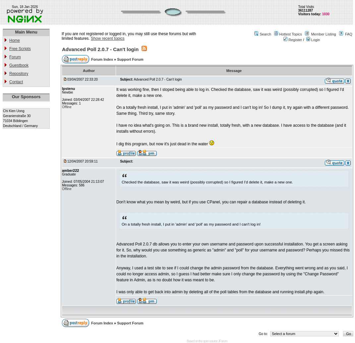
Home (14, 40)
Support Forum (130, 59)
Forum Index (102, 59)
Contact (16, 82)
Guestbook (19, 65)
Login (313, 40)
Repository (18, 73)
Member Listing (323, 34)
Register (292, 40)
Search (265, 34)
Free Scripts (20, 48)
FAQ (348, 34)
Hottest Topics (290, 34)
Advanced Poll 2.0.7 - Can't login (100, 49)
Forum (15, 57)
